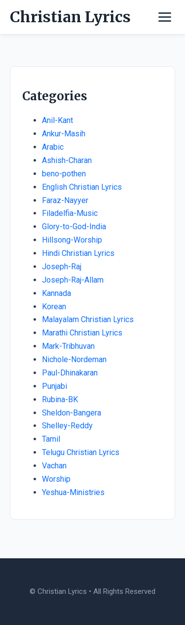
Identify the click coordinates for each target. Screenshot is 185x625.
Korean (54, 306)
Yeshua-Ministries (73, 492)
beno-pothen (64, 173)
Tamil (51, 439)
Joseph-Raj (61, 266)
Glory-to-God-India (74, 226)
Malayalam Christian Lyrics (88, 319)
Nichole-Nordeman (74, 359)
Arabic (53, 147)
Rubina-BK (60, 399)
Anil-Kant (57, 120)
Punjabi (54, 386)
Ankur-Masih (63, 133)
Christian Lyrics (70, 16)
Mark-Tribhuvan (68, 346)
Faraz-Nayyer (65, 200)
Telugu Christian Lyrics (80, 452)
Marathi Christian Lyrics (82, 332)
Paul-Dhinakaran (70, 372)
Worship (56, 479)
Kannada (56, 293)
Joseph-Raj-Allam (73, 280)
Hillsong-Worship (72, 240)
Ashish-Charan (67, 160)
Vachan (54, 465)
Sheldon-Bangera (71, 412)
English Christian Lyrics (82, 187)
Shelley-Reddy (67, 425)
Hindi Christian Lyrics (78, 253)
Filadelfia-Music (70, 213)
